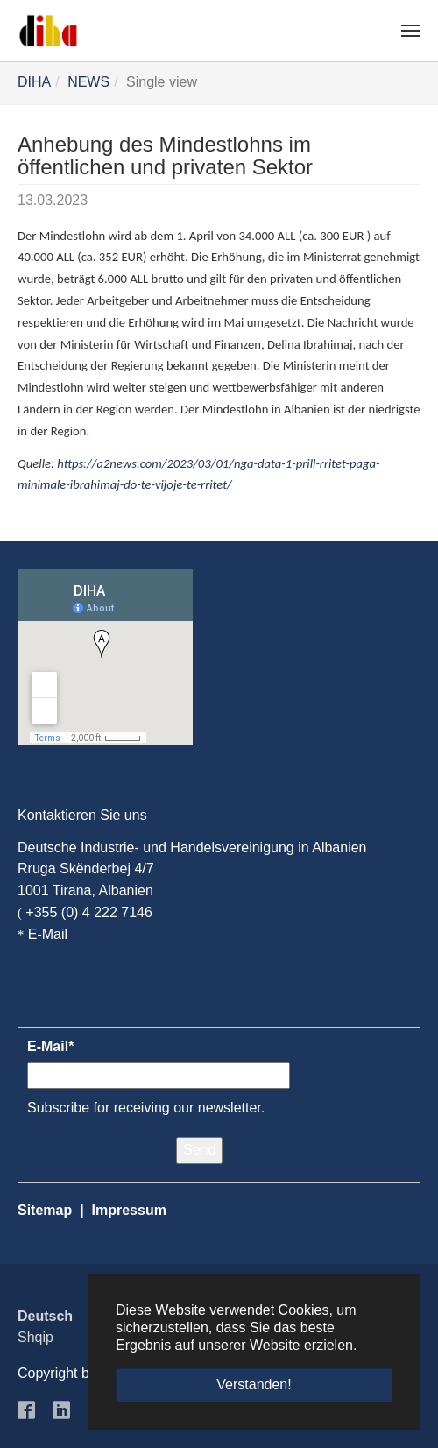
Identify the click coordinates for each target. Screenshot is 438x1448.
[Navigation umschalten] (410, 31)
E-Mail (47, 934)
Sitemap (45, 1210)
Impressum (129, 1210)
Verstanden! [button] (253, 1384)
